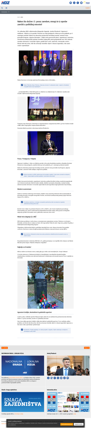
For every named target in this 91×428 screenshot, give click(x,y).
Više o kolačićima (12, 424)
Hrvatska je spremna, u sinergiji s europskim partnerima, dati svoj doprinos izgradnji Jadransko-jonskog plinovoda (44, 202)
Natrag (5, 347)
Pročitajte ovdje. (19, 414)
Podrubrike (4, 12)
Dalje (86, 347)
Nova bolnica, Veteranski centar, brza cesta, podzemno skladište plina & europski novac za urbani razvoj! (46, 234)
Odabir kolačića (78, 424)
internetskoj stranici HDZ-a (16, 377)
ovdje (74, 414)
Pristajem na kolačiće (66, 424)
